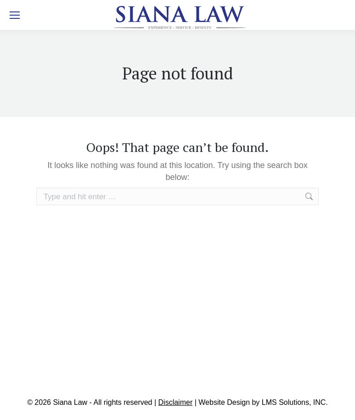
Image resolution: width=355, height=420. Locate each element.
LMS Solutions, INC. (295, 402)
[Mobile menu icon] (14, 15)
